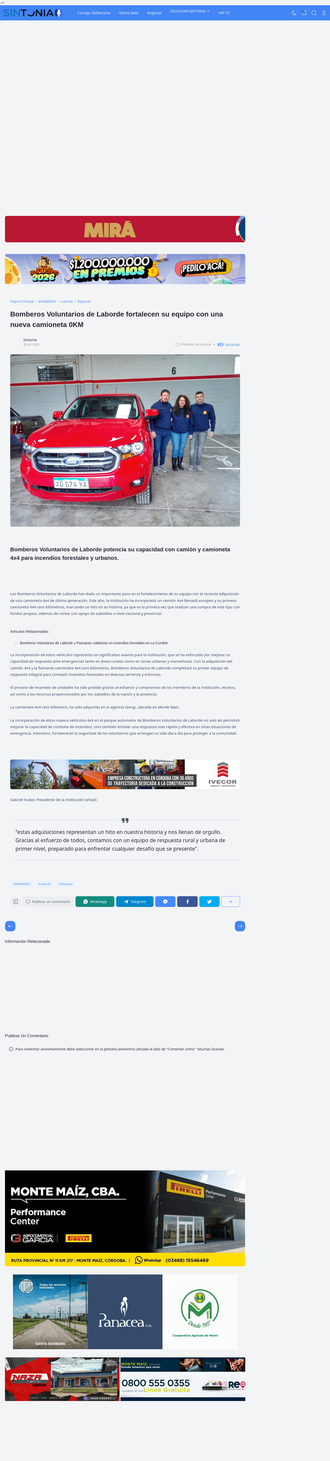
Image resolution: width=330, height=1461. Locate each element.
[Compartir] (230, 901)
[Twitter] (209, 901)
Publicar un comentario (48, 901)
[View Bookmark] (304, 13)
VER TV (224, 12)
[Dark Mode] (294, 13)
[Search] (314, 13)
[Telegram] (135, 901)
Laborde (45, 884)
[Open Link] (324, 13)
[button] (227, 344)
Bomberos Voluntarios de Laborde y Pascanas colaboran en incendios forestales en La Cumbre (94, 643)
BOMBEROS (22, 884)
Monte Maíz (128, 12)
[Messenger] (165, 901)
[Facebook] (187, 901)
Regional (154, 12)
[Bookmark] (15, 902)
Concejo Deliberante (93, 12)
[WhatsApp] (95, 901)
